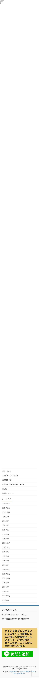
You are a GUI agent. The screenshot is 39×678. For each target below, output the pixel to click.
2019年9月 (5, 600)
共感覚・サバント (8, 493)
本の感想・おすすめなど (10, 476)
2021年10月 (6, 578)
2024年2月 (5, 539)
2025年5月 (5, 534)
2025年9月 (5, 517)
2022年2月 (5, 561)
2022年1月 (5, 565)
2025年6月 (5, 530)
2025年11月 (6, 508)
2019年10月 (6, 596)
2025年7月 (5, 525)
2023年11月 (6, 547)
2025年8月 (5, 521)
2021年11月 (6, 574)
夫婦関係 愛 (6, 480)
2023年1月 (5, 556)
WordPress (13, 671)
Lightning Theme (25, 671)
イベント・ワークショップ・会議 (13, 484)
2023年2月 (5, 552)
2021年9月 (5, 583)
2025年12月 (6, 503)
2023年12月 (6, 543)
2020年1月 (5, 591)
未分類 (4, 489)
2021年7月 (5, 587)
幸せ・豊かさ (6, 471)
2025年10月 (6, 512)
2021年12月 (6, 569)
